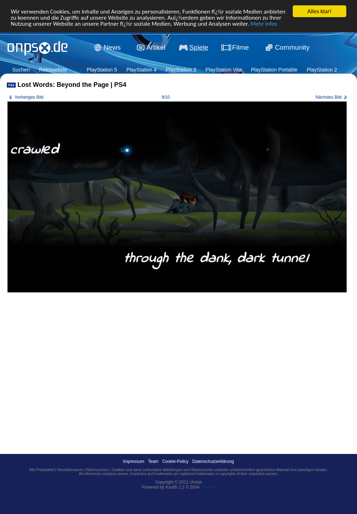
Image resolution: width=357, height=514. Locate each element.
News (112, 47)
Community (292, 47)
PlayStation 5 (102, 70)
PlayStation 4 (141, 70)
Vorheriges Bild (29, 97)
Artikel (155, 47)
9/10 (165, 97)
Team (153, 461)
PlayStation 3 (181, 70)
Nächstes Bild (329, 97)
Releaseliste (53, 70)
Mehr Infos (263, 23)
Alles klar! (319, 11)
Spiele (198, 47)
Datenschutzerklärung (213, 461)
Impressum (133, 461)
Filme (240, 47)
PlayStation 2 (322, 70)
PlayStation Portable (274, 70)
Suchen (21, 70)
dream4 (208, 487)
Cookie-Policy (175, 461)
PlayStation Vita (223, 70)
